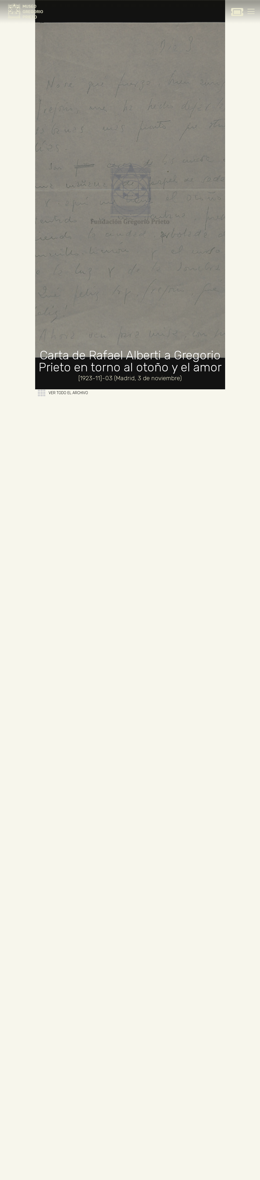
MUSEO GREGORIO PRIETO (33, 12)
